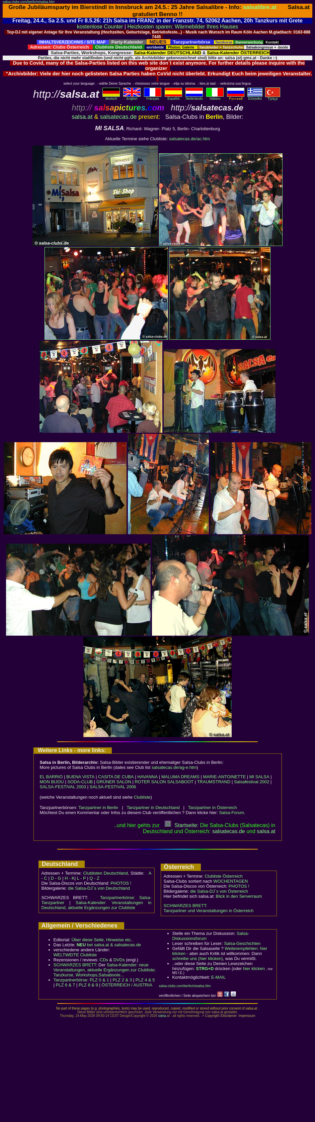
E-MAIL (218, 977)
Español (173, 97)
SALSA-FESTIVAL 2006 (113, 786)
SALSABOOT (180, 781)
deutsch (111, 97)
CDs (104, 959)
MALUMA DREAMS (180, 776)
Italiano (215, 97)
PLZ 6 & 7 (65, 984)
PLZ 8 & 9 (88, 984)
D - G (56, 878)
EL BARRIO (51, 776)
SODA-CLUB (80, 781)
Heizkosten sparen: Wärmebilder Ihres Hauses (183, 26)
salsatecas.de (118, 116)
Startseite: (181, 825)
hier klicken (254, 968)
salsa (162, 1016)
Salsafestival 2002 (251, 781)
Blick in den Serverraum (239, 896)
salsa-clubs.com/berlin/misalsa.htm (29, 2)
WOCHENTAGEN (230, 881)
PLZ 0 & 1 (99, 979)
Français (152, 97)
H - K (70, 878)
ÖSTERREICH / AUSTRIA (126, 984)
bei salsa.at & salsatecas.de (109, 944)
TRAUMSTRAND (214, 781)
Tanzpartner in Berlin (98, 807)
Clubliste (142, 797)
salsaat (266, 831)
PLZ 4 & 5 (145, 979)
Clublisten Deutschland (105, 873)
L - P (81, 878)
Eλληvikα (254, 97)
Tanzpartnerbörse (70, 979)
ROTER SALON (150, 781)
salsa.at (82, 116)
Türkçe (272, 97)
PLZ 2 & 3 (122, 979)
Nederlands (194, 97)
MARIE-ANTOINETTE (224, 776)
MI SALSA (259, 776)
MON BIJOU (52, 781)
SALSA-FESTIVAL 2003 (63, 786)
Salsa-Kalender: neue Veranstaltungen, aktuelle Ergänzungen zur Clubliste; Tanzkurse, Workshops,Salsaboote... (105, 969)
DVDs (119, 959)
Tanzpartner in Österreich (212, 807)
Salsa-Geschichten (242, 943)
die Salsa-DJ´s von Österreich (219, 891)
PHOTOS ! (120, 883)
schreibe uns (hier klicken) (197, 958)
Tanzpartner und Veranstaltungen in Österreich (209, 910)
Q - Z (94, 878)
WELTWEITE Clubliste (75, 954)
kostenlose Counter (100, 26)
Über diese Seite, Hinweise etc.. (102, 939)
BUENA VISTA (80, 776)
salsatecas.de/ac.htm (189, 138)
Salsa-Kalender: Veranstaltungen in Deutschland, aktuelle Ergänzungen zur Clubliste (97, 905)
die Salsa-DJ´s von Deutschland (99, 888)
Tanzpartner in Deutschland (153, 807)
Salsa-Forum (231, 812)
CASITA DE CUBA (116, 776)
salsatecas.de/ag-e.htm (174, 767)
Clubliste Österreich (223, 876)
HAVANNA (147, 776)
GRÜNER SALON (113, 781)
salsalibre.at (260, 7)
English (132, 97)
